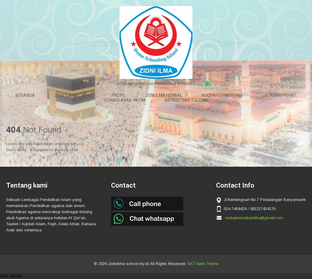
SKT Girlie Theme (203, 263)
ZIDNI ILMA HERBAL (163, 95)
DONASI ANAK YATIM (124, 100)
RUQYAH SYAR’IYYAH (222, 95)
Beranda (25, 95)
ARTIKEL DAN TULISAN (186, 100)
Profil (118, 95)
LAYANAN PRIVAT (279, 95)
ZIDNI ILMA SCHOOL (73, 95)
